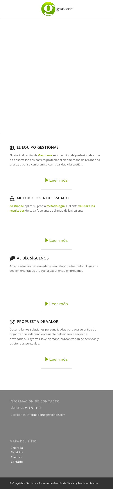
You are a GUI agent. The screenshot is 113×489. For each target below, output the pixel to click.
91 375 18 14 (33, 407)
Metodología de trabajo (43, 198)
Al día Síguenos (33, 258)
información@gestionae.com (46, 415)
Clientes (16, 457)
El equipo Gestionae (38, 147)
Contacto (16, 462)
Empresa (16, 448)
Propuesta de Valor (38, 321)
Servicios (16, 452)
